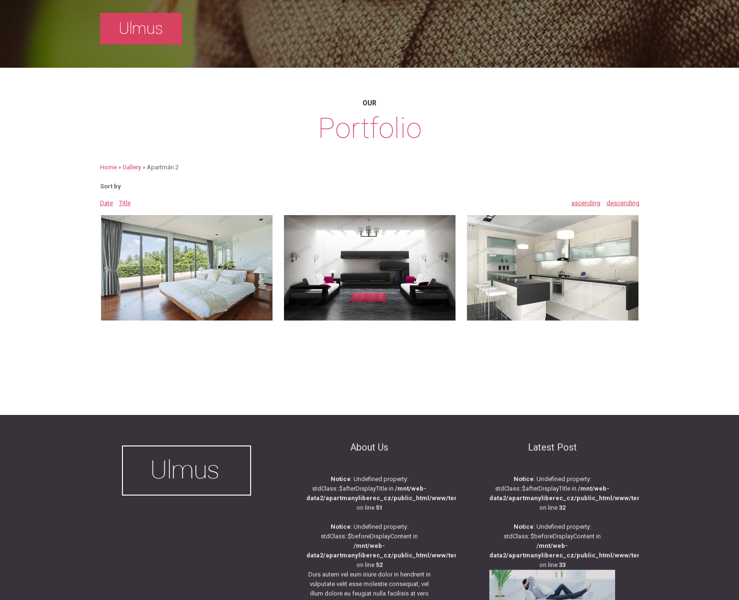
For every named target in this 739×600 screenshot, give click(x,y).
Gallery (131, 167)
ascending (585, 203)
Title (125, 203)
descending (623, 203)
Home (108, 167)
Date (106, 203)
